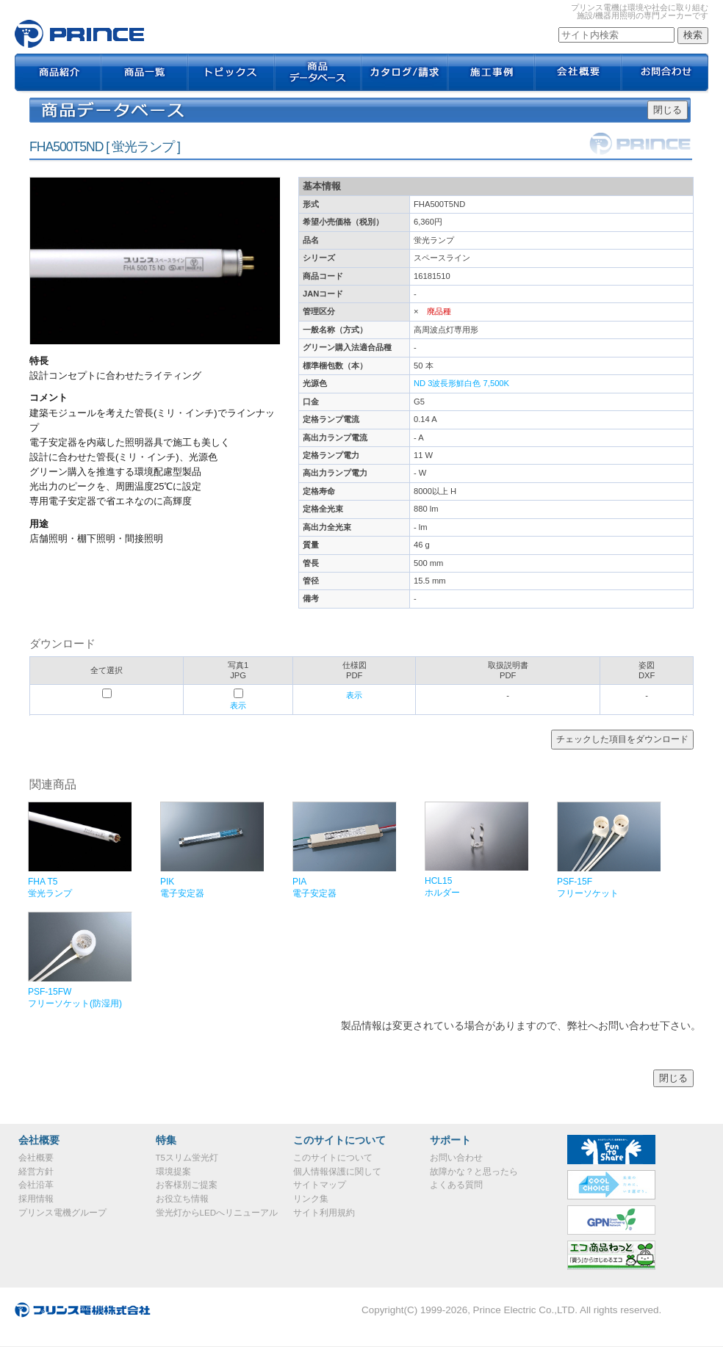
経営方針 (36, 1171)
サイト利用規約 (324, 1212)
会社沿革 (36, 1184)
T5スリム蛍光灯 (187, 1157)
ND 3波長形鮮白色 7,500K (461, 383)
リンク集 (310, 1198)
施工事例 (491, 73)
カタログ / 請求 (405, 73)
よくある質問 (456, 1184)
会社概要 (578, 73)
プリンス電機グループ (62, 1212)
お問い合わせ (456, 1157)
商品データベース (318, 73)
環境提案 (173, 1171)
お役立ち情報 (182, 1198)
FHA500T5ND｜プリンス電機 (79, 34)
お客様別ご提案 (186, 1184)
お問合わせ (665, 73)
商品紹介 (58, 73)
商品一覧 (144, 73)
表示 (238, 705)
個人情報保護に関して (337, 1171)
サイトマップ (319, 1184)
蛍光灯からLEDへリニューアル (217, 1212)
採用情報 (36, 1198)
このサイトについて (333, 1157)
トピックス (231, 73)
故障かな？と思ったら (474, 1171)
